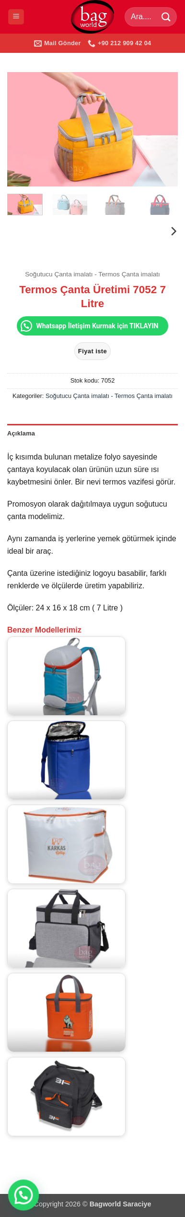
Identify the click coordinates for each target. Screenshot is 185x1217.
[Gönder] (166, 16)
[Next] (173, 231)
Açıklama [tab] (21, 433)
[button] (16, 17)
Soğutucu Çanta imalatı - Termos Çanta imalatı (92, 274)
